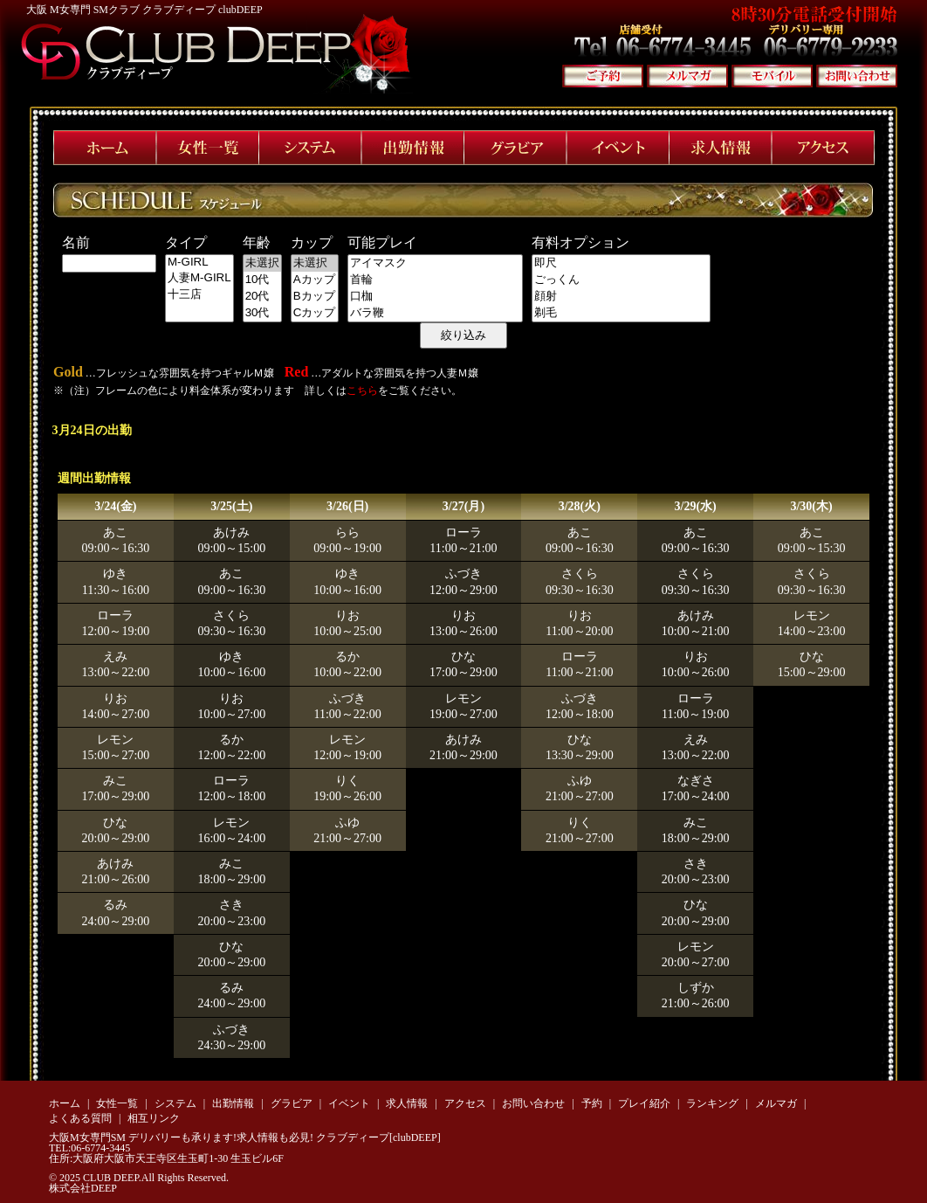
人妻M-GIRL (199, 278)
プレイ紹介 (644, 1103)
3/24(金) (115, 506)
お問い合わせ (533, 1103)
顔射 (621, 296)
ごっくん (621, 280)
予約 (591, 1103)
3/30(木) (811, 506)
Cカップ (315, 313)
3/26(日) (347, 506)
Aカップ (315, 280)
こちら (362, 390)
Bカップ (315, 296)
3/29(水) (696, 506)
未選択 (262, 263)
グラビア (291, 1103)
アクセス (465, 1103)
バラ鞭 (435, 313)
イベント (349, 1103)
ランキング (712, 1103)
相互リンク (153, 1118)
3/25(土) (231, 506)
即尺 (621, 263)
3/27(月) (463, 506)
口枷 (435, 296)
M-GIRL (199, 262)
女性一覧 (117, 1103)
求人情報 (407, 1103)
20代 (262, 296)
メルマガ (776, 1103)
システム (175, 1103)
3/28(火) (580, 506)
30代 (262, 313)
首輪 (435, 280)
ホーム (64, 1103)
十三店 (199, 295)
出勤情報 (233, 1103)
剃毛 (621, 313)
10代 (262, 280)
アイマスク (435, 263)
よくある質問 (80, 1118)
